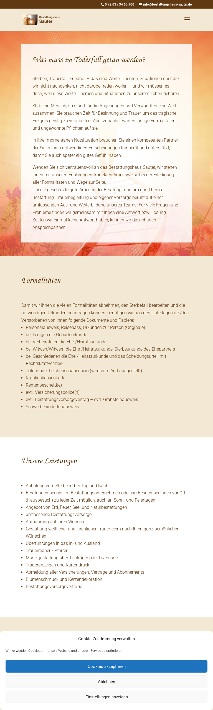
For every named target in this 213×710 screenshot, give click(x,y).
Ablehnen (106, 681)
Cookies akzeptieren (107, 666)
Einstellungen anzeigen (106, 696)
